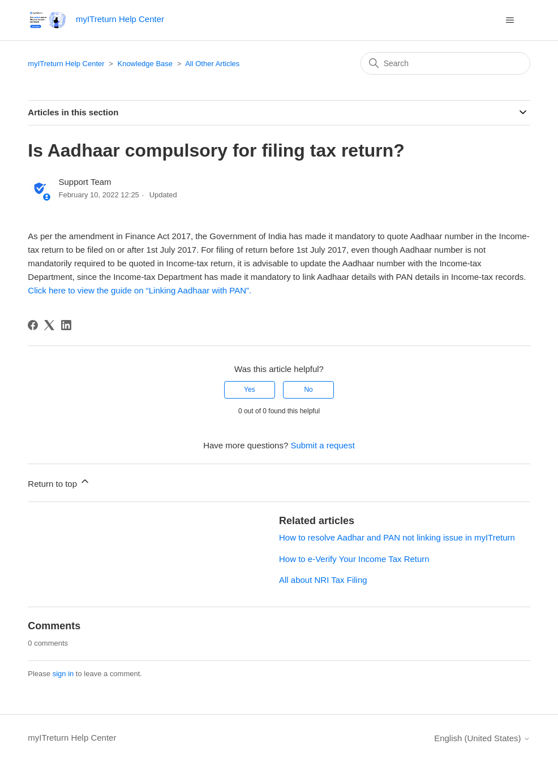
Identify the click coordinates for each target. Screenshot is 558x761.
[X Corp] (49, 325)
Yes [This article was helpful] (249, 390)
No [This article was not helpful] (308, 390)
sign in (63, 673)
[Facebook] (33, 325)
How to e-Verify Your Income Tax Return (354, 559)
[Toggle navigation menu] (510, 20)
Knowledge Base (145, 63)
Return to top (59, 481)
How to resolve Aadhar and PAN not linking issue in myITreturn (397, 537)
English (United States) (482, 738)
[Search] (445, 63)
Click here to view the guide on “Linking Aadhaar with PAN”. (139, 290)
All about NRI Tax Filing (323, 580)
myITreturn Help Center (66, 63)
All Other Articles (212, 63)
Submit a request (322, 445)
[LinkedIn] (66, 325)
